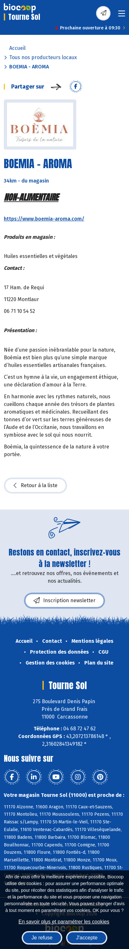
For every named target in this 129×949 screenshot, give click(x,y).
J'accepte (86, 937)
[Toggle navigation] (121, 15)
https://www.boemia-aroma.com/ (44, 219)
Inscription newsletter (64, 600)
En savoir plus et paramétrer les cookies (64, 921)
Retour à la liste (35, 485)
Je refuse (42, 937)
